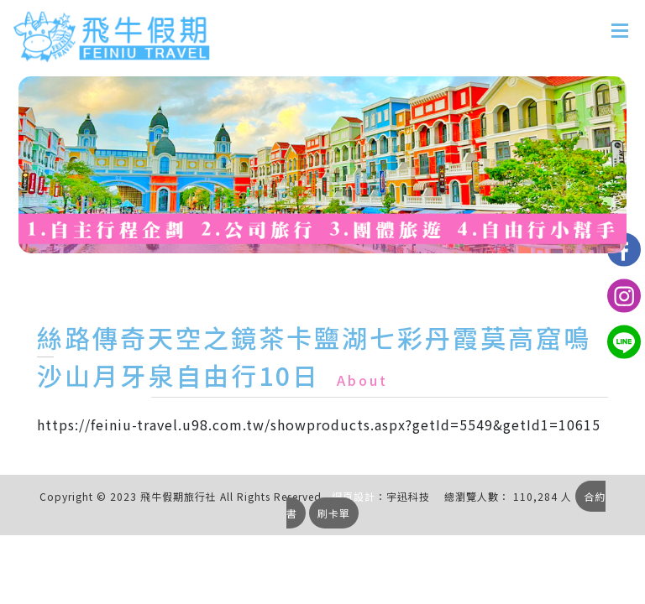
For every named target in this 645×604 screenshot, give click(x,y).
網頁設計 (353, 496)
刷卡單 (333, 513)
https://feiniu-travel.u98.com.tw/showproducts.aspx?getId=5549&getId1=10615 (318, 424)
